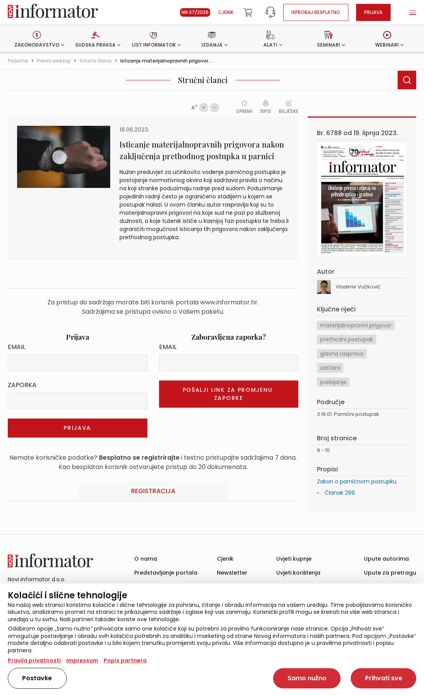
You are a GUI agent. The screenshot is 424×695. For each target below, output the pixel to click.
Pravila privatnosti (34, 660)
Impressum (82, 660)
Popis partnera (125, 660)
